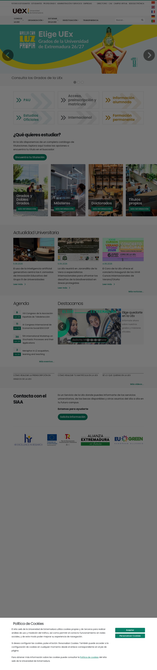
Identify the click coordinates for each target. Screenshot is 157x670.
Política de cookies (89, 657)
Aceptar (130, 630)
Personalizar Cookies (130, 635)
